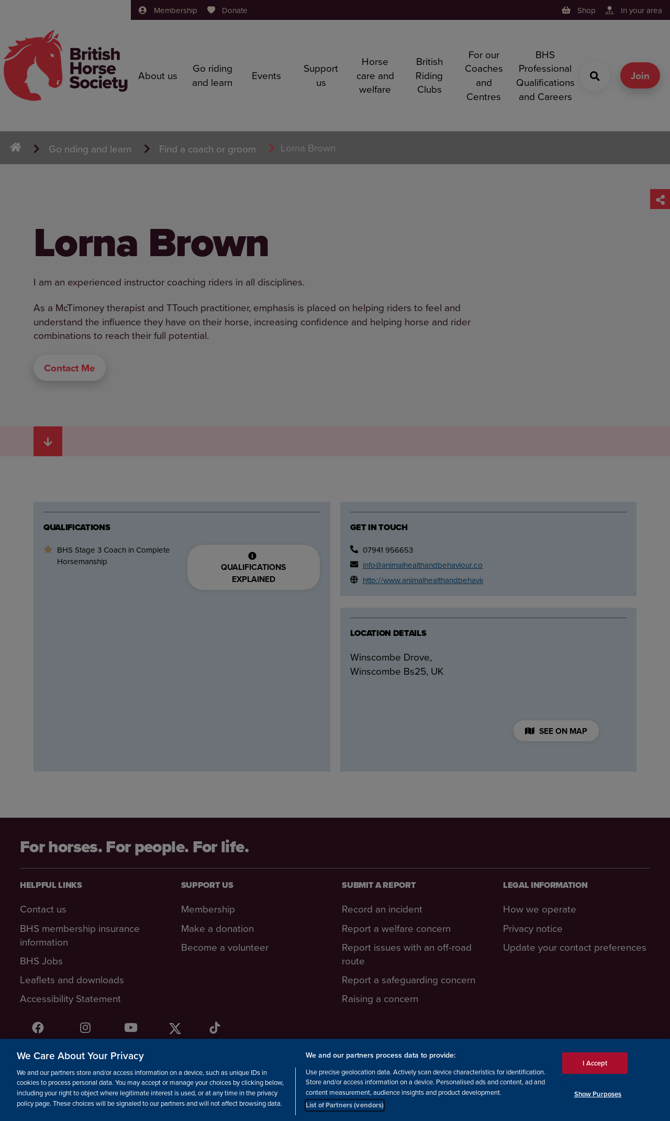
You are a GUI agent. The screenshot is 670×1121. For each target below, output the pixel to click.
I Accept (595, 1065)
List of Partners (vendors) (345, 1108)
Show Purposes (598, 1096)
